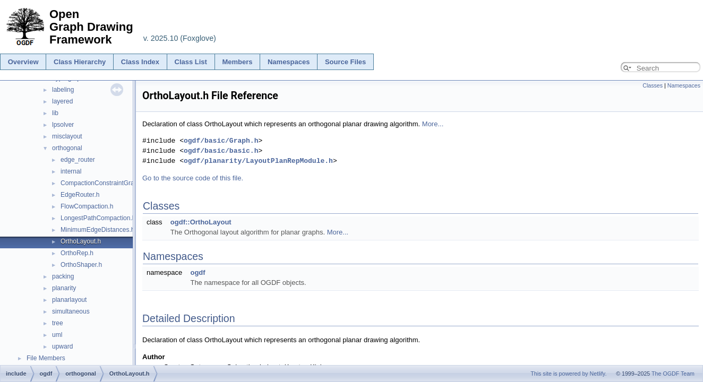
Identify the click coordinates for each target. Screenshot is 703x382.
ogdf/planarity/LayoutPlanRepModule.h (258, 161)
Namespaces (289, 62)
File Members (46, 358)
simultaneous (71, 311)
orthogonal (67, 148)
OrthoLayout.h (81, 241)
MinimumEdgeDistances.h (97, 229)
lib (55, 113)
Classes (652, 85)
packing (63, 276)
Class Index (140, 62)
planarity (64, 288)
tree (57, 323)
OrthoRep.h (77, 253)
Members (237, 62)
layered (62, 101)
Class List (191, 62)
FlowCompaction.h (87, 206)
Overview (23, 62)
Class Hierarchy (80, 62)
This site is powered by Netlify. (568, 373)
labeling (63, 89)
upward (62, 346)
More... (432, 124)
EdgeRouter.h (80, 194)
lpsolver (63, 124)
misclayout (67, 136)
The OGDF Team (673, 373)
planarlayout (69, 299)
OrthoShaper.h (81, 264)
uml (57, 334)
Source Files (345, 62)
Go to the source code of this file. (192, 178)
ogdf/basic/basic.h (221, 150)
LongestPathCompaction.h (98, 218)
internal (71, 171)
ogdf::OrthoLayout (201, 222)
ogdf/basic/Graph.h (221, 140)
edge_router (78, 159)
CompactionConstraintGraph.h (104, 183)
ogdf (197, 272)
